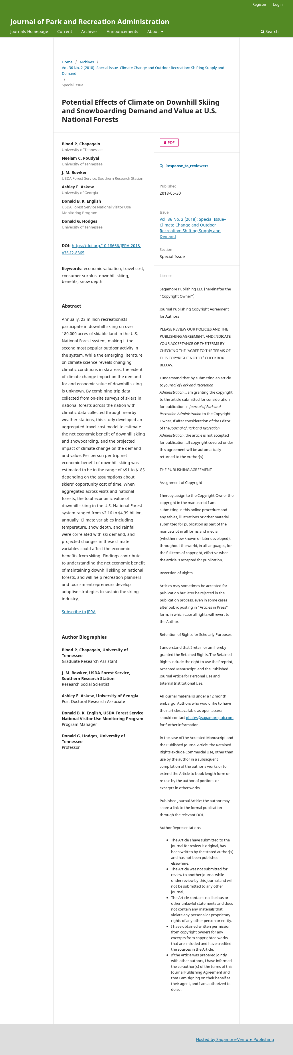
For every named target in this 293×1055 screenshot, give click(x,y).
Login (278, 4)
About (153, 31)
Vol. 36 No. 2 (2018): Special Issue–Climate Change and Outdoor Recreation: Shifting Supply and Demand (143, 70)
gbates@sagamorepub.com (209, 717)
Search (270, 31)
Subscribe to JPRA (79, 611)
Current (64, 31)
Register (259, 4)
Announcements (122, 31)
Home (67, 62)
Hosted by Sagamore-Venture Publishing (235, 1039)
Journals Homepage (29, 31)
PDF (167, 142)
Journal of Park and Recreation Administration (89, 21)
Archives (89, 31)
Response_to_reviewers (184, 165)
